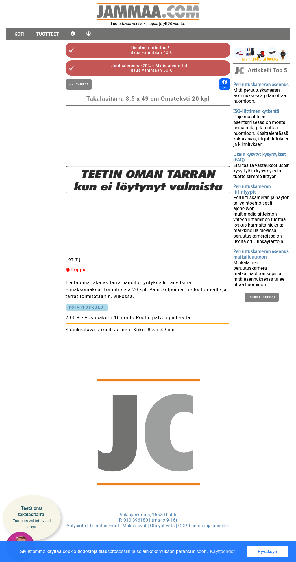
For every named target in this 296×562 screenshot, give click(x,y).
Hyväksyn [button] (267, 551)
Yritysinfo (76, 525)
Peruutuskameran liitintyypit (252, 189)
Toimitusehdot (104, 525)
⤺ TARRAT (79, 84)
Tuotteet (47, 34)
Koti (19, 34)
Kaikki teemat (262, 297)
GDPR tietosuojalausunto (203, 525)
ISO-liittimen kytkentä (256, 111)
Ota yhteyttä (162, 525)
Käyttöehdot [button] (222, 551)
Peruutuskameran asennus (260, 84)
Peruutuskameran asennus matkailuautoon (260, 254)
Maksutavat (135, 525)
